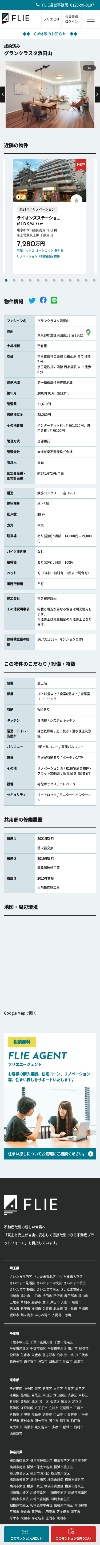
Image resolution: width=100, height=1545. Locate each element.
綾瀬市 (61, 1518)
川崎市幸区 (38, 1492)
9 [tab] (70, 280)
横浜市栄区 (18, 1486)
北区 (34, 1401)
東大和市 (16, 1427)
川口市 (36, 1295)
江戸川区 (27, 1407)
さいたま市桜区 (74, 1283)
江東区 (14, 1395)
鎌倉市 (25, 1511)
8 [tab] (62, 280)
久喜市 (47, 1308)
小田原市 (48, 1511)
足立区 (77, 1401)
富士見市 (70, 1308)
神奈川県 (16, 1452)
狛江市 (75, 1420)
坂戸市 (14, 1315)
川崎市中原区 (57, 1492)
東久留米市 (43, 1427)
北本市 (58, 1308)
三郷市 (83, 1308)
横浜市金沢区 (19, 1473)
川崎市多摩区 (19, 1499)
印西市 (68, 1361)
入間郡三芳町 (61, 1315)
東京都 (14, 1380)
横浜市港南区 (19, 1479)
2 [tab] (14, 280)
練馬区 (66, 1401)
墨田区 (80, 1388)
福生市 (64, 1420)
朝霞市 (77, 1302)
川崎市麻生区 (60, 1499)
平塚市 (14, 1511)
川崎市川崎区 (19, 1492)
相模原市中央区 (41, 1505)
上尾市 (14, 1302)
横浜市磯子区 (63, 1467)
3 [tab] (22, 280)
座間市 (50, 1518)
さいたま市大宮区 (70, 1276)
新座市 (25, 1308)
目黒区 (36, 1395)
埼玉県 (14, 1268)
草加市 (25, 1302)
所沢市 (58, 1295)
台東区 (69, 1388)
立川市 (53, 1407)
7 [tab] (54, 280)
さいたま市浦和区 (22, 1289)
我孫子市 (16, 1361)
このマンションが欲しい (26, 1538)
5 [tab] (38, 280)
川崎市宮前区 (39, 1499)
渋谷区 (72, 1395)
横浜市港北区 (39, 1473)
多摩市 (57, 1427)
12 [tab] (94, 280)
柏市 (60, 1355)
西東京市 (16, 1433)
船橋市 (84, 1348)
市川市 (73, 1348)
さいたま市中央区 (49, 1283)
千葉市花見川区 (41, 1342)
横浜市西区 (62, 1460)
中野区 (83, 1395)
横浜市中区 (79, 1460)
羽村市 (78, 1427)
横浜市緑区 (55, 1479)
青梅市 (14, 1414)
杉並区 (14, 1401)
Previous (2, 95)
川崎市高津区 (77, 1492)
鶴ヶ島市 (27, 1315)
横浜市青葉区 (53, 1486)
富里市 (78, 1361)
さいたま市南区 (48, 1289)
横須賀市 (80, 1505)
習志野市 (48, 1355)
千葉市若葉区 (19, 1348)
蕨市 (45, 1302)
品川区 (25, 1395)
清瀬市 (28, 1427)
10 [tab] (78, 280)
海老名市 (37, 1518)
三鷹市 (78, 1407)
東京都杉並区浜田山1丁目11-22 (64, 335)
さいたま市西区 (21, 1276)
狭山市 (83, 1295)
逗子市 (75, 1511)
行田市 (47, 1295)
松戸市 (14, 1355)
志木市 (14, 1308)
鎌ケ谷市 (30, 1361)
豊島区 (25, 1401)
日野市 (14, 1420)
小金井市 (70, 1414)
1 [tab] (6, 280)
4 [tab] (30, 280)
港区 (38, 1388)
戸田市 (55, 1302)
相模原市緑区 (19, 1505)
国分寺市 (41, 1420)
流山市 (69, 1355)
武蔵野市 (66, 1407)
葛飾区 (14, 1407)
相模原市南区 (63, 1505)
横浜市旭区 (38, 1479)
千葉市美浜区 (57, 1348)
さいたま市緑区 (71, 1289)
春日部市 (70, 1295)
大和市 (25, 1518)
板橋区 (55, 1401)
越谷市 (36, 1302)
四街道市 (55, 1361)
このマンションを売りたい (73, 1538)
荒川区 (44, 1401)
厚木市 (14, 1518)
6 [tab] (46, 280)
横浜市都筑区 (74, 1486)
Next (97, 95)
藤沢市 (36, 1511)
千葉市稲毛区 (63, 1342)
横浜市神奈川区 (41, 1460)
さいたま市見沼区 (22, 1283)
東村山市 (27, 1420)
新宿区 (47, 1388)
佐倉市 (25, 1355)
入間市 (66, 1302)
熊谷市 (25, 1295)
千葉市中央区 (19, 1342)
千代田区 (16, 1388)
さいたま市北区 (44, 1276)
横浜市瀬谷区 (74, 1479)
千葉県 (14, 1333)
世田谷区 (59, 1395)
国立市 (53, 1420)
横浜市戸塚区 (60, 1473)
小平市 (83, 1414)
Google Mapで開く (20, 1013)
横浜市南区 (18, 1467)
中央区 (28, 1388)
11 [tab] (86, 280)
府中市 (25, 1414)
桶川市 (36, 1308)
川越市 (14, 1295)
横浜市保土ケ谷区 (40, 1467)
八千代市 (81, 1355)
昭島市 (36, 1414)
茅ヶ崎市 (63, 1511)
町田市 (58, 1414)
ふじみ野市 (43, 1315)
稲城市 (68, 1427)
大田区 (47, 1395)
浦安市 (42, 1361)
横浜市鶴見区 (19, 1460)
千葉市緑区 (38, 1348)
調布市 (47, 1414)
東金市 (36, 1355)
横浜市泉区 (35, 1486)
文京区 (58, 1388)
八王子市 (41, 1407)
